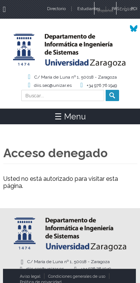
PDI (134, 8)
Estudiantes (88, 8)
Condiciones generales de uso (76, 276)
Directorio (56, 8)
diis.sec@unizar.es (53, 85)
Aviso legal (30, 276)
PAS (115, 8)
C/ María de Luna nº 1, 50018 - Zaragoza (75, 77)
